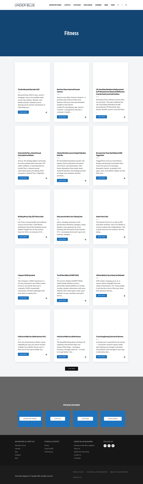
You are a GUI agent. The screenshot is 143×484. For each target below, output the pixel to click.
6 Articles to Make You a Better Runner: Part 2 (32, 337)
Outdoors (77, 5)
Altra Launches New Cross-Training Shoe (69, 217)
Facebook (105, 445)
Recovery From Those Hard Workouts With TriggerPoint (109, 154)
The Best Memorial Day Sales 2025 (29, 89)
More (113, 5)
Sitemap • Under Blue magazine (84, 445)
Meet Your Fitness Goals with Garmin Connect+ (68, 90)
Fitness (46, 445)
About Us (77, 449)
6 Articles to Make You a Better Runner (69, 337)
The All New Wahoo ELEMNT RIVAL (68, 275)
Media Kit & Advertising (81, 452)
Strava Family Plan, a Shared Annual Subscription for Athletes (29, 154)
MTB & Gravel (88, 5)
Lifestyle (67, 5)
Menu (126, 5)
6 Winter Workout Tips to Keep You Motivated (110, 275)
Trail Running (48, 452)
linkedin (113, 445)
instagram (109, 445)
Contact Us (77, 455)
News (106, 5)
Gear (16, 452)
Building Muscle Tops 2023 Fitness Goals (30, 217)
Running (98, 5)
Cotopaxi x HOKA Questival (26, 275)
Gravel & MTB (48, 449)
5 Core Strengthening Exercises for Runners (109, 337)
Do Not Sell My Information (97, 472)
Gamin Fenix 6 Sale (102, 217)
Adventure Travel (55, 5)
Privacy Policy (78, 472)
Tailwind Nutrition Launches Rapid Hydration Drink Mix (71, 154)
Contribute (77, 458)
